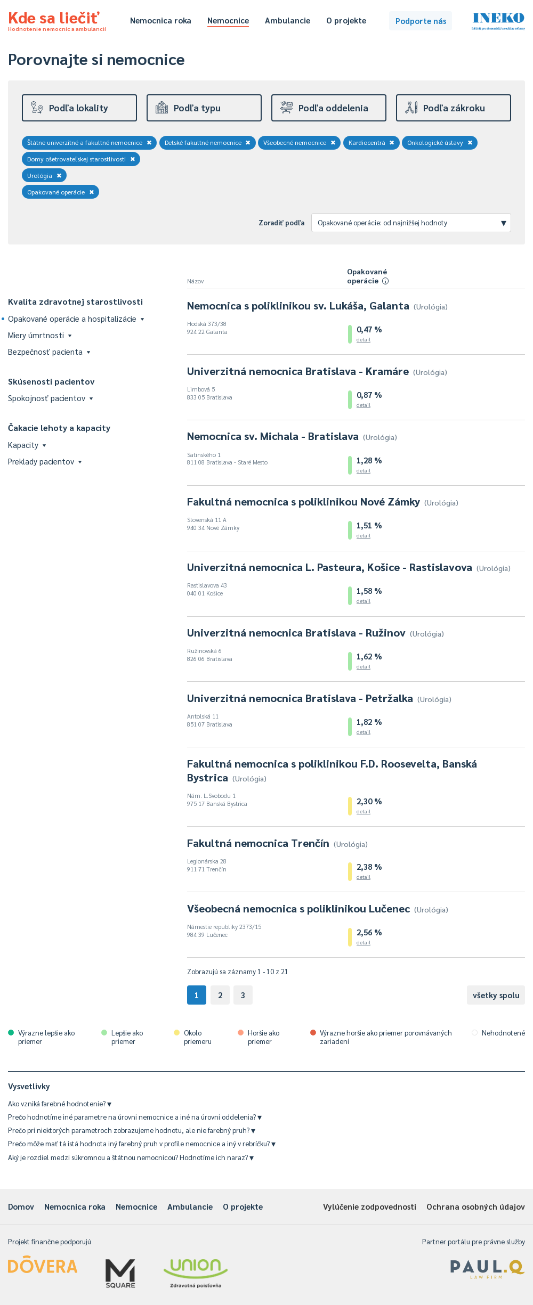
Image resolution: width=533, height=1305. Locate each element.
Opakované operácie (60, 191)
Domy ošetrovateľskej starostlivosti (81, 158)
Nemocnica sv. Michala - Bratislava (292, 436)
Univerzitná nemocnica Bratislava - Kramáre (317, 371)
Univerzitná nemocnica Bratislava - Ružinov (315, 632)
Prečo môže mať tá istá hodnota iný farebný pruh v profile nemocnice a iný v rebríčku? (142, 1143)
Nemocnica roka (160, 20)
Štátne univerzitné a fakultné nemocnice (89, 142)
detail (363, 339)
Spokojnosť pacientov (50, 398)
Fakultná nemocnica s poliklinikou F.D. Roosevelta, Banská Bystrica (332, 770)
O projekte (346, 20)
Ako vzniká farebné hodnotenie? (59, 1103)
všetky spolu (496, 995)
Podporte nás (420, 20)
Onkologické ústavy (440, 142)
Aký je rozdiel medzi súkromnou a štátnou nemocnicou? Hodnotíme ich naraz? (131, 1157)
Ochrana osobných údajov (475, 1206)
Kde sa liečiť (57, 19)
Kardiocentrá (372, 142)
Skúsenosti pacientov (51, 381)
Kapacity (27, 444)
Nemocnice (228, 20)
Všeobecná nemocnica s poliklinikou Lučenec (317, 908)
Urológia (44, 175)
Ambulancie (287, 20)
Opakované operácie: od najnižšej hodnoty (412, 222)
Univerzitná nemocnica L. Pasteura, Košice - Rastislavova (349, 567)
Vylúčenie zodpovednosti (369, 1206)
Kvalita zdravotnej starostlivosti (75, 301)
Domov (21, 1206)
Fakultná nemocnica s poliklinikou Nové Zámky (322, 501)
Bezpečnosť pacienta (49, 351)
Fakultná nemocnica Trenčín (277, 843)
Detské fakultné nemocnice (208, 142)
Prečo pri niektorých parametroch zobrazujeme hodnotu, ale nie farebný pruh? (131, 1130)
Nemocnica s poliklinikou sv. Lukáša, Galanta (317, 305)
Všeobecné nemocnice (299, 142)
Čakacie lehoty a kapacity (59, 427)
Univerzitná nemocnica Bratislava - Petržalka (319, 698)
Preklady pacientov (45, 461)
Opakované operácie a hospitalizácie (76, 318)
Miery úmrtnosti (39, 335)
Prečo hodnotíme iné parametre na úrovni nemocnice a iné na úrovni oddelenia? (135, 1116)
